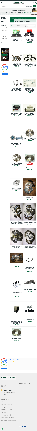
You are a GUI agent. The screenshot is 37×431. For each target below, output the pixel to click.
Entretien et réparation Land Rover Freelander (9, 415)
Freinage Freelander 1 (4, 18)
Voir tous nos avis (4, 368)
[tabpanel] (23, 362)
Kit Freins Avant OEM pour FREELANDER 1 (30, 197)
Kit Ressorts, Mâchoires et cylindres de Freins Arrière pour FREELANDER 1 (17, 222)
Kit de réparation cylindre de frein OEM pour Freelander (30, 319)
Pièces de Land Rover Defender (6, 407)
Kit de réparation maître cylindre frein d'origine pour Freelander (16, 322)
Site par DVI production (14, 426)
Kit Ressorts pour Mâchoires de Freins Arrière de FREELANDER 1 (16, 89)
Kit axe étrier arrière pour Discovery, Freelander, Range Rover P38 (16, 293)
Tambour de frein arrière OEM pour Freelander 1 (30, 139)
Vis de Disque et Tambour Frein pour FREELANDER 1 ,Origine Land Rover (16, 143)
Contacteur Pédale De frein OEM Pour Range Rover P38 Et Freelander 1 (30, 289)
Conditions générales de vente (24, 383)
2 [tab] (23, 368)
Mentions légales (22, 381)
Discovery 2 (4, 27)
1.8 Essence (4, 34)
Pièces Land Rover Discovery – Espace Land (8, 420)
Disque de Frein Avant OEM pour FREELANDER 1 (29, 167)
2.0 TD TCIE (4, 38)
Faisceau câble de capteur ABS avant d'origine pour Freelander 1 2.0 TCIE (29, 268)
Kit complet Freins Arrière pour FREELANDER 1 (30, 222)
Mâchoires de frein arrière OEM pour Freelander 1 (16, 64)
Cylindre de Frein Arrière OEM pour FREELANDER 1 (16, 114)
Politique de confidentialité (24, 384)
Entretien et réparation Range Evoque (7, 417)
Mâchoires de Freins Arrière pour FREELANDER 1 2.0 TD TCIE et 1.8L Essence (30, 64)
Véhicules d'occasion (4, 402)
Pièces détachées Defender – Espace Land (8, 422)
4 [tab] (26, 368)
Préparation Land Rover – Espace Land (7, 404)
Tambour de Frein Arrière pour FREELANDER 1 (16, 164)
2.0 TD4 (4, 36)
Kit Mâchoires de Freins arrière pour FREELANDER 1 (30, 247)
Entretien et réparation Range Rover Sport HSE (9, 414)
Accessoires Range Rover (5, 412)
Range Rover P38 (5, 30)
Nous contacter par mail (9, 392)
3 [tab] (24, 368)
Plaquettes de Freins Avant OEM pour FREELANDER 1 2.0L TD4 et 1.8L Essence (29, 40)
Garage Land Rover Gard (5, 401)
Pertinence (31, 25)
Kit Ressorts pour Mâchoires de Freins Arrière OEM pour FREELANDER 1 (29, 90)
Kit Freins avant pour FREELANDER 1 (17, 247)
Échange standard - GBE (5, 399)
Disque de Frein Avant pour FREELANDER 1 (17, 189)
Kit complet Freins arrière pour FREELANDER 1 (17, 265)
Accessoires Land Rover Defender (6, 410)
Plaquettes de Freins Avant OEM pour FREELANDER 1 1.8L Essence (16, 40)
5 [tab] (27, 368)
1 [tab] (21, 368)
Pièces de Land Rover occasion (6, 409)
